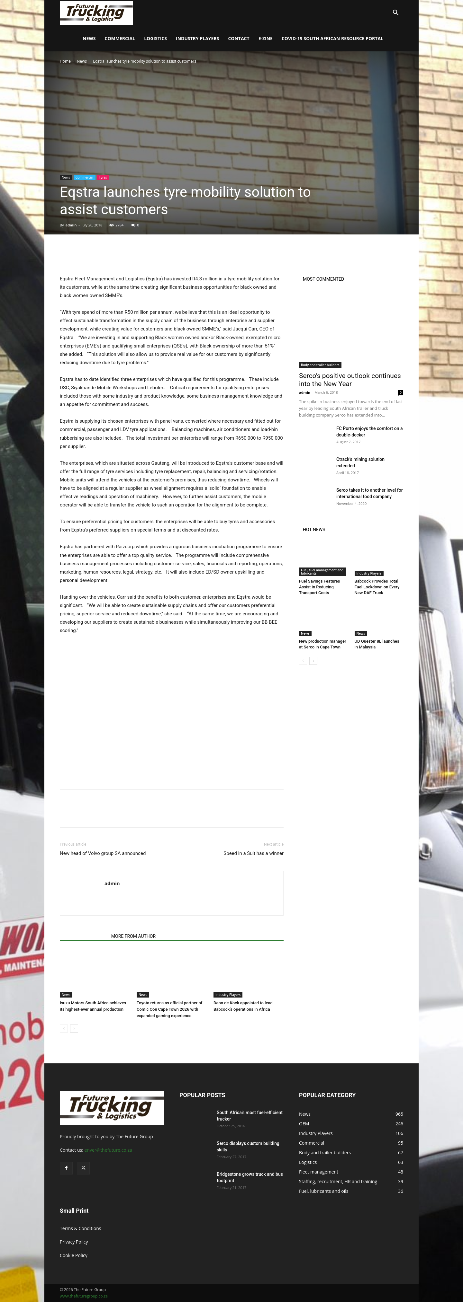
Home (65, 61)
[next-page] (74, 1029)
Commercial (120, 38)
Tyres (103, 177)
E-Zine (266, 38)
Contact (238, 38)
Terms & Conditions (80, 1228)
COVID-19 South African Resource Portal (332, 38)
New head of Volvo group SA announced (103, 853)
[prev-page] (64, 1029)
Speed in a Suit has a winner (253, 853)
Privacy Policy (74, 1242)
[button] (395, 13)
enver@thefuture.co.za (108, 1150)
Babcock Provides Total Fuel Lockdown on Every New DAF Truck (377, 587)
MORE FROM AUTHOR (133, 936)
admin (71, 225)
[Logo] (96, 13)
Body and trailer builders (320, 365)
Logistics (155, 38)
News (89, 38)
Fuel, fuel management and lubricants (322, 572)
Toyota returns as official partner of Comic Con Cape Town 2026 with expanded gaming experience (169, 1009)
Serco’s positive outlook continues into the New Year (350, 380)
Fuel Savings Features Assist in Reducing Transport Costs (319, 587)
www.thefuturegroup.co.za (84, 1296)
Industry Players (197, 38)
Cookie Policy (73, 1255)
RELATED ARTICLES (84, 936)
